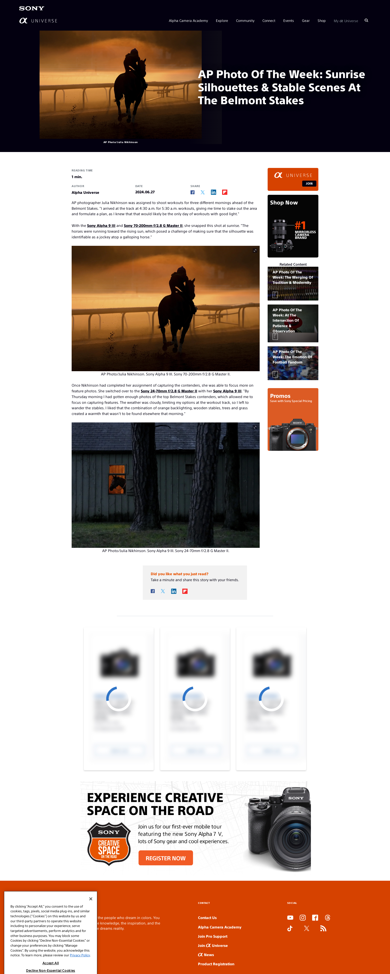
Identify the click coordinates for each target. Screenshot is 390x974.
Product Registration (216, 963)
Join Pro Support (212, 936)
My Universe (346, 20)
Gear (306, 20)
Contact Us (207, 917)
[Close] (90, 917)
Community (245, 20)
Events (288, 20)
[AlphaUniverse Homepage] (38, 20)
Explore (222, 20)
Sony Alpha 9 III (101, 225)
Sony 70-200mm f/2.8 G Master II (153, 225)
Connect (268, 20)
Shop (322, 20)
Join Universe (213, 945)
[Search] (366, 20)
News (206, 954)
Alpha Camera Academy (188, 20)
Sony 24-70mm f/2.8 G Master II (169, 390)
